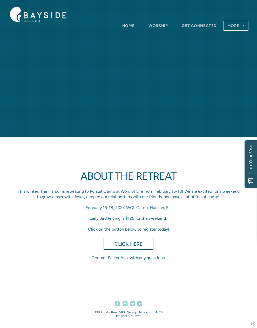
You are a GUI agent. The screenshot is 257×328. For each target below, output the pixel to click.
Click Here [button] (128, 244)
